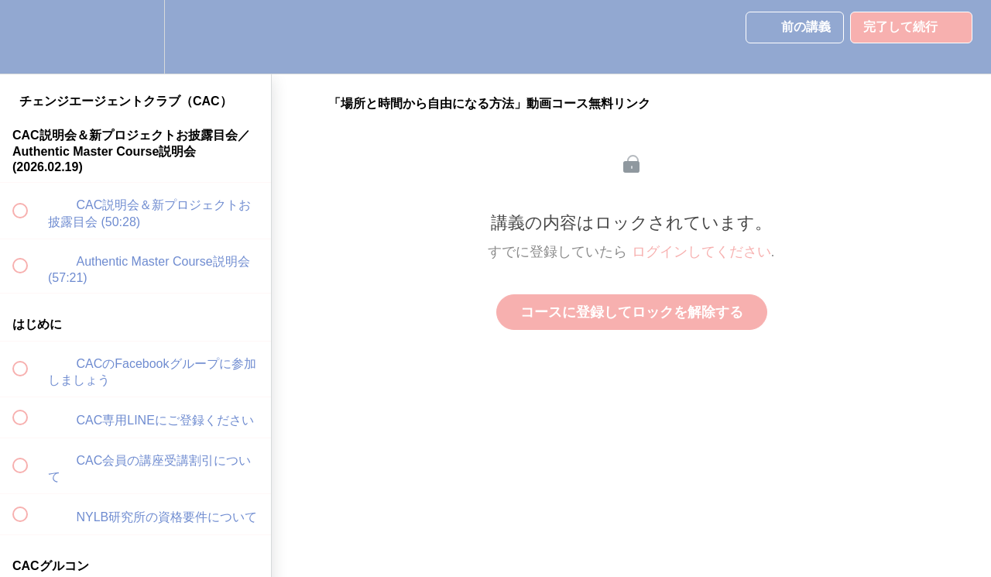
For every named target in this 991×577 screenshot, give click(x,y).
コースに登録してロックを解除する (631, 312)
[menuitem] (135, 37)
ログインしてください (701, 251)
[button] (28, 37)
